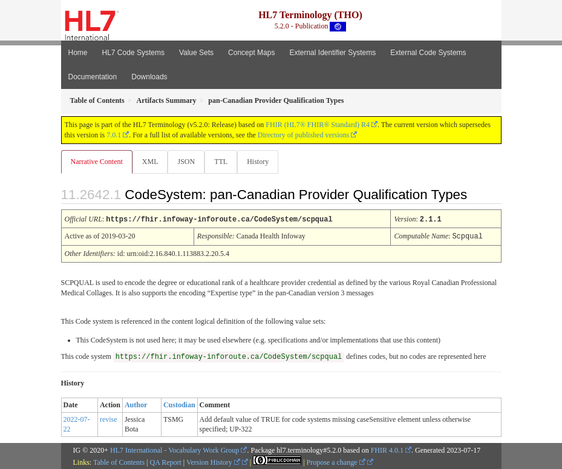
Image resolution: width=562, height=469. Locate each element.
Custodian (179, 403)
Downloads (149, 77)
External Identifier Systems (332, 52)
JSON (186, 161)
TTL (220, 161)
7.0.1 (113, 135)
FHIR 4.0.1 (387, 449)
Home (78, 52)
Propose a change (336, 461)
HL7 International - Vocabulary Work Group (174, 449)
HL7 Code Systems (133, 52)
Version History (213, 461)
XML (150, 161)
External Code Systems (428, 52)
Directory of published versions (304, 135)
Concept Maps (251, 52)
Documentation (92, 77)
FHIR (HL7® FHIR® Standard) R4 (318, 124)
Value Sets (196, 52)
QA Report (165, 461)
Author (136, 403)
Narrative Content (97, 161)
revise (108, 418)
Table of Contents (119, 461)
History (258, 161)
